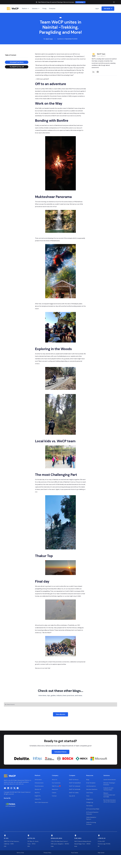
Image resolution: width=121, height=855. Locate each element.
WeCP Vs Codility (74, 792)
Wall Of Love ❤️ (56, 786)
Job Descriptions (91, 786)
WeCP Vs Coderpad (74, 786)
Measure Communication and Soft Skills (109, 795)
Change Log (89, 802)
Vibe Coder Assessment (41, 802)
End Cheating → (80, 2)
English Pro (38, 796)
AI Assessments (39, 783)
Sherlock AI (38, 789)
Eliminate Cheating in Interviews (109, 783)
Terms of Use (20, 852)
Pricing (44, 8)
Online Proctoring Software (91, 823)
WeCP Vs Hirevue (73, 779)
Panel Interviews (39, 786)
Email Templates (90, 783)
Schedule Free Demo (16, 62)
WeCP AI (37, 792)
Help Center (101, 852)
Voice (87, 796)
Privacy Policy (47, 852)
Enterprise (52, 8)
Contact (54, 796)
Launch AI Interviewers (109, 779)
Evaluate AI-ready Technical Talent (108, 789)
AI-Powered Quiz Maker (92, 809)
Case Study (89, 792)
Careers (54, 792)
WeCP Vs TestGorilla (74, 789)
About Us (54, 779)
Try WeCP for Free (17, 67)
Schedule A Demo (60, 752)
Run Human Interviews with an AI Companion (109, 801)
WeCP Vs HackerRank (75, 783)
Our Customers (56, 783)
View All (72, 796)
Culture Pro (38, 799)
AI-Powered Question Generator (92, 813)
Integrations (89, 799)
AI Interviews (38, 779)
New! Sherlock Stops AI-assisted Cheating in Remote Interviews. (56, 2)
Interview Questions (91, 789)
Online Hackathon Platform (91, 818)
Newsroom (55, 789)
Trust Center (74, 852)
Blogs (87, 779)
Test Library (89, 805)
